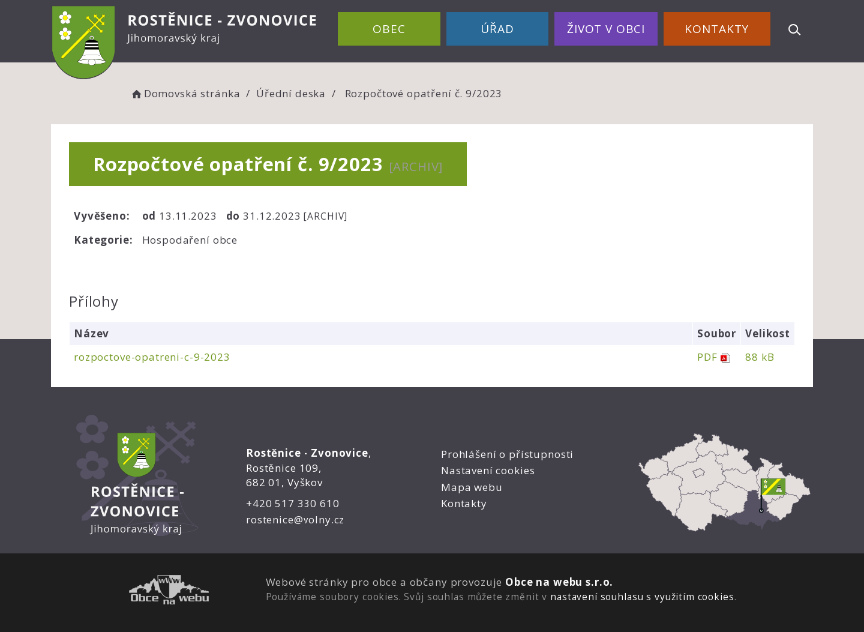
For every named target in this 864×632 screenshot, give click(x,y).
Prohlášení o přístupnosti (507, 454)
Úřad (497, 29)
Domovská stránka (185, 93)
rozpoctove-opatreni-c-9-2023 (152, 357)
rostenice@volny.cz (295, 519)
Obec (389, 29)
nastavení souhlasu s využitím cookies (642, 596)
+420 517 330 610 (293, 503)
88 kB (759, 357)
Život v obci (606, 29)
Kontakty (717, 29)
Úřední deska (291, 93)
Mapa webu (472, 487)
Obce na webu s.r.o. (559, 582)
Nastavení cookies (488, 470)
